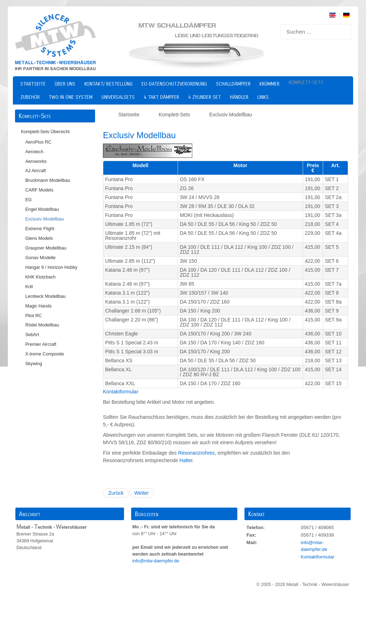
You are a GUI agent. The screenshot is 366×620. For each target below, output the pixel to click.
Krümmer (269, 84)
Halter (186, 460)
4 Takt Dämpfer (161, 97)
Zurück (116, 493)
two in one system (71, 97)
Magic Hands (38, 306)
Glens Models (39, 238)
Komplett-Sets (306, 82)
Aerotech (34, 151)
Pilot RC (33, 315)
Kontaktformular (120, 391)
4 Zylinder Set (204, 97)
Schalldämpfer (233, 84)
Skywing (33, 363)
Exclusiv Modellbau (44, 219)
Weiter (141, 493)
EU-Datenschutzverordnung (174, 84)
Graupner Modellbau (45, 248)
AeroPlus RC (38, 142)
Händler (239, 97)
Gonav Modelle (40, 257)
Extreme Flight (39, 228)
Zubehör (30, 97)
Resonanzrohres (196, 453)
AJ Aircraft (35, 170)
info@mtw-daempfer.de (156, 560)
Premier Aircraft (40, 344)
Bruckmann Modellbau (47, 180)
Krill (29, 286)
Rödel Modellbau (42, 325)
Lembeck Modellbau (45, 296)
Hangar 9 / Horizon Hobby (51, 267)
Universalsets (118, 97)
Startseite (33, 84)
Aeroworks (36, 161)
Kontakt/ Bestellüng (108, 84)
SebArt (32, 334)
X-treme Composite (44, 354)
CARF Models (39, 190)
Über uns (65, 84)
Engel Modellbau (42, 209)
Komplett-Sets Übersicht (45, 131)
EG (28, 199)
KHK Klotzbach (40, 277)
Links (263, 97)
